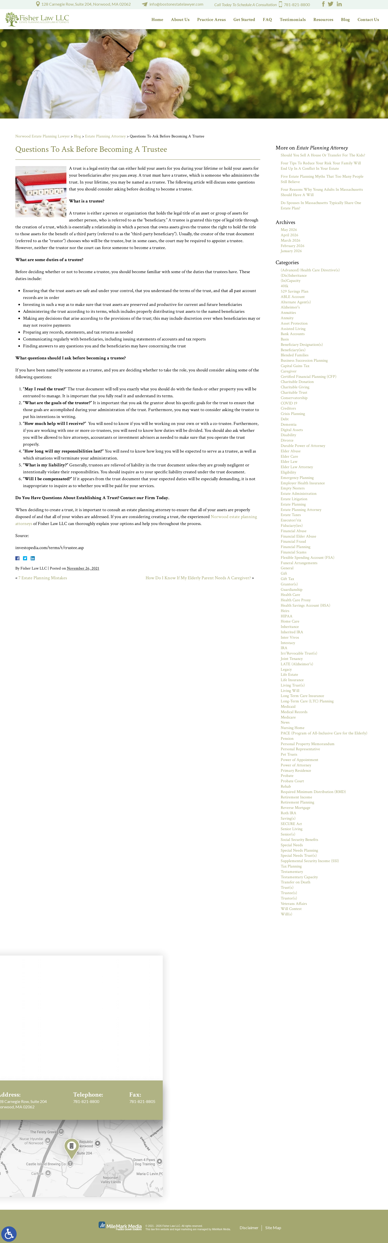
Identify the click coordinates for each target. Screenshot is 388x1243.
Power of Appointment (299, 760)
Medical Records (294, 712)
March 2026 (290, 240)
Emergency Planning (297, 477)
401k (284, 286)
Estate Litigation (294, 499)
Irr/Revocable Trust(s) (299, 653)
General (287, 568)
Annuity (287, 318)
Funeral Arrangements (299, 563)
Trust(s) (287, 887)
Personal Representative (300, 749)
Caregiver (289, 371)
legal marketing (183, 1229)
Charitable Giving (295, 387)
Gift (284, 573)
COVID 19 (289, 403)
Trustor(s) (289, 898)
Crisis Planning (293, 413)
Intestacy (288, 643)
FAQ (267, 20)
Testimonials (293, 20)
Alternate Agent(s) (296, 302)
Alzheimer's (290, 307)
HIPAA (286, 616)
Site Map (273, 1227)
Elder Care (289, 456)
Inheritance (290, 626)
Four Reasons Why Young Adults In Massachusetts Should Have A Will (322, 192)
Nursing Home (292, 728)
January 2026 (291, 251)
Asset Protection (294, 323)
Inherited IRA (292, 632)
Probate (287, 775)
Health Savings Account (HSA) (305, 605)
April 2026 (289, 235)
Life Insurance (292, 680)
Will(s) (286, 914)
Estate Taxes (291, 515)
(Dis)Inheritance (294, 275)
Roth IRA (288, 813)
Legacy (286, 669)
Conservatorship (294, 398)
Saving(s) (288, 818)
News (285, 722)
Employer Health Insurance (303, 483)
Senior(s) (288, 834)
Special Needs (292, 845)
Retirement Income (296, 797)
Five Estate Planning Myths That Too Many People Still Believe (322, 179)
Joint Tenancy (292, 658)
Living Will (290, 690)
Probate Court (292, 781)
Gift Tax (287, 579)
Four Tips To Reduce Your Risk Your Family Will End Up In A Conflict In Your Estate (321, 165)
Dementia (289, 424)
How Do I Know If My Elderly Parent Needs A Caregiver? (198, 578)
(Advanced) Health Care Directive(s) (310, 270)
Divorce (287, 440)
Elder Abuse (291, 451)
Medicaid (288, 706)
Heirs (285, 611)
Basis (285, 339)
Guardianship (291, 589)
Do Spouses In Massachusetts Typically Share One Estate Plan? (321, 205)
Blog (345, 20)
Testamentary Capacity (299, 877)
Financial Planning (295, 547)
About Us (180, 20)
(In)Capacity (290, 280)
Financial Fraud (293, 541)
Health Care (290, 594)
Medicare (288, 717)
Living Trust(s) (293, 685)
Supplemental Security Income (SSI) (310, 861)
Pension (287, 738)
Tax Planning (291, 866)
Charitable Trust (294, 392)
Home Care (290, 621)
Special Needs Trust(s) (299, 855)
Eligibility (288, 472)
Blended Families (295, 355)
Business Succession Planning (304, 360)
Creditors (288, 408)
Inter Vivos (290, 637)
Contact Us (368, 20)
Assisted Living (293, 328)
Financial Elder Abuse (298, 536)
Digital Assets (292, 430)
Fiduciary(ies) (292, 525)
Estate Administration (298, 493)
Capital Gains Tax (295, 366)
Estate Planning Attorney (105, 136)
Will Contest (291, 909)
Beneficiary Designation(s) (302, 344)
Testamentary (292, 871)
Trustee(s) (289, 893)
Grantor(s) (289, 584)
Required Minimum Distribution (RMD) (313, 792)
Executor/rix (291, 520)
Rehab (286, 786)
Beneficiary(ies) (293, 350)
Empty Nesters (293, 488)
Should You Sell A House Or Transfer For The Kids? (323, 155)
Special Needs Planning (299, 850)
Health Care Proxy (296, 600)
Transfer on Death (295, 882)
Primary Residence (296, 770)
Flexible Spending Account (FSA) (307, 557)
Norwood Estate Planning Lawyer (42, 136)
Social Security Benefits (299, 839)
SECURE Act (291, 824)
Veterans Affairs (294, 903)
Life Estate (289, 674)
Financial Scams (294, 552)
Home (157, 20)
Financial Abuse (294, 531)
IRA (284, 648)
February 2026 (292, 246)
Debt (285, 419)
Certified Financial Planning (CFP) (308, 376)
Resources (323, 20)
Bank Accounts (293, 334)
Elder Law (289, 461)
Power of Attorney (296, 765)
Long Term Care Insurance (302, 696)
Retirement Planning (297, 802)
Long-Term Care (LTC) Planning (307, 701)
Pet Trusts (289, 754)
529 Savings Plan (294, 291)
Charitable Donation (297, 381)
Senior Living (291, 829)
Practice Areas (211, 20)
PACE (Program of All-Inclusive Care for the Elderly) (324, 733)
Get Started (244, 20)
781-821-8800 (297, 4)
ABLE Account (293, 296)
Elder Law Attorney (297, 467)
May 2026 (289, 229)
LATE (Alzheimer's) (297, 664)
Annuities (288, 312)
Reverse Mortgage (295, 807)
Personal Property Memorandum (308, 744)
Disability (288, 435)
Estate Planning (293, 504)
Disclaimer (249, 1227)
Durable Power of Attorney (303, 445)
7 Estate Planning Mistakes (42, 578)
